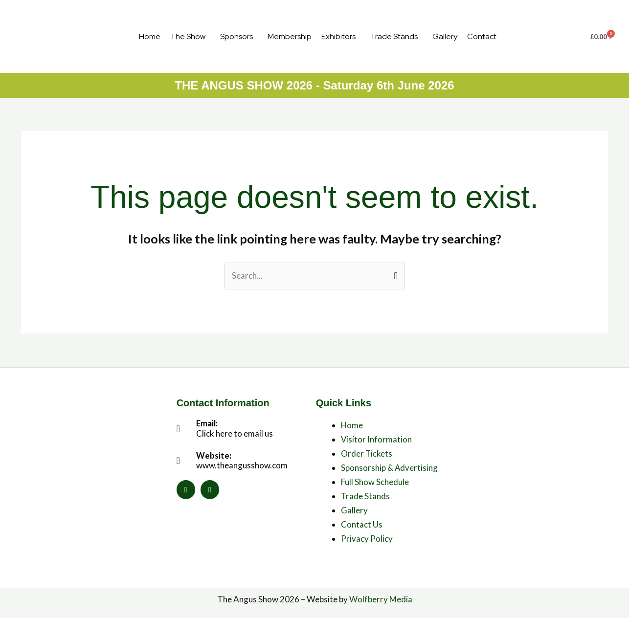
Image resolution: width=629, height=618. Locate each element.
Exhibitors (338, 36)
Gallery (444, 36)
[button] (190, 36)
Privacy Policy (367, 538)
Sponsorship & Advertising (389, 468)
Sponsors (236, 36)
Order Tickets (367, 453)
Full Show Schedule (375, 482)
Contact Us (361, 524)
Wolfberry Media (380, 599)
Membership (290, 36)
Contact (481, 36)
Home (149, 36)
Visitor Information (376, 440)
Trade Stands (394, 36)
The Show (187, 36)
